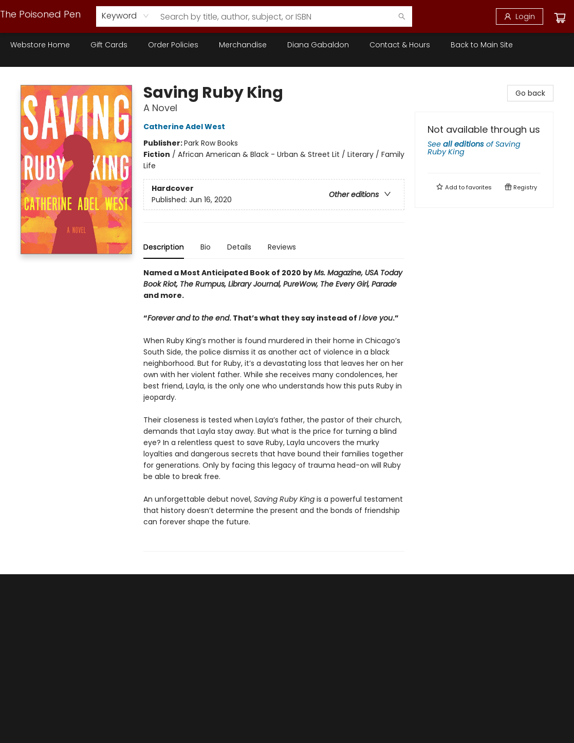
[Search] (402, 16)
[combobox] (125, 16)
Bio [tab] (205, 247)
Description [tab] (163, 247)
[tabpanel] (273, 409)
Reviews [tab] (282, 247)
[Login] (519, 16)
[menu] (287, 45)
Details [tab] (239, 247)
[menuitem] (40, 45)
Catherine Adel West (185, 126)
